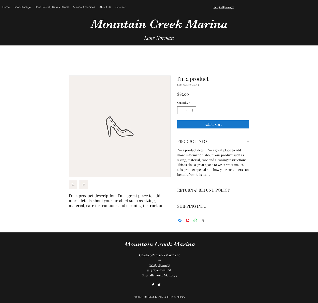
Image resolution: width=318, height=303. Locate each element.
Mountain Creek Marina (159, 24)
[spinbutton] (186, 110)
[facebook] (153, 285)
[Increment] (192, 110)
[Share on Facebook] (179, 220)
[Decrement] (180, 110)
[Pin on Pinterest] (187, 220)
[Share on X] (203, 220)
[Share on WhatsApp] (195, 220)
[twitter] (159, 285)
